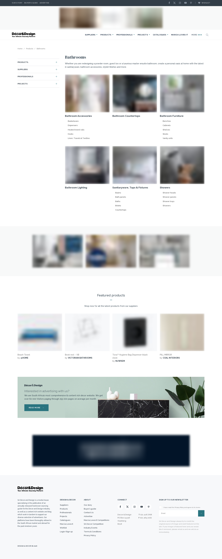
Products (105, 35)
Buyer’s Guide (31, 3)
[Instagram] (180, 3)
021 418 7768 (146, 515)
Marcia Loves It (179, 35)
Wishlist (202, 3)
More (197, 35)
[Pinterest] (191, 3)
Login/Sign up (66, 532)
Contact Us (88, 512)
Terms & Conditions (92, 532)
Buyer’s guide (90, 509)
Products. (23, 62)
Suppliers (90, 35)
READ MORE (36, 408)
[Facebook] (170, 3)
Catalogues (159, 35)
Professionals (124, 35)
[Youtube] (186, 3)
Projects (143, 35)
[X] (175, 3)
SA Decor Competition (93, 524)
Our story (17, 3)
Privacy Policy (90, 535)
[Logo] (24, 34)
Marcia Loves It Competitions (96, 520)
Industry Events (90, 528)
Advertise (44, 3)
